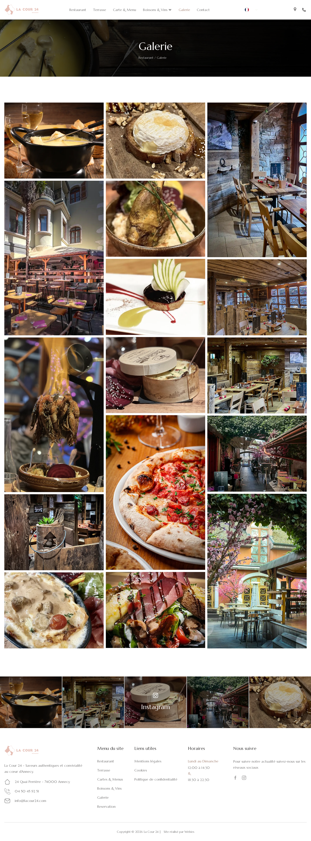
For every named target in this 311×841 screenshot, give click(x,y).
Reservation (106, 806)
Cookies (140, 770)
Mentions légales (147, 761)
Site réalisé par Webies (179, 832)
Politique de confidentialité (155, 779)
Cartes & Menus (110, 779)
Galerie (184, 10)
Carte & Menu (124, 10)
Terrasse (99, 10)
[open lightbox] (54, 141)
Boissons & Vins (109, 788)
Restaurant (77, 10)
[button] (157, 9)
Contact (203, 10)
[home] (21, 9)
